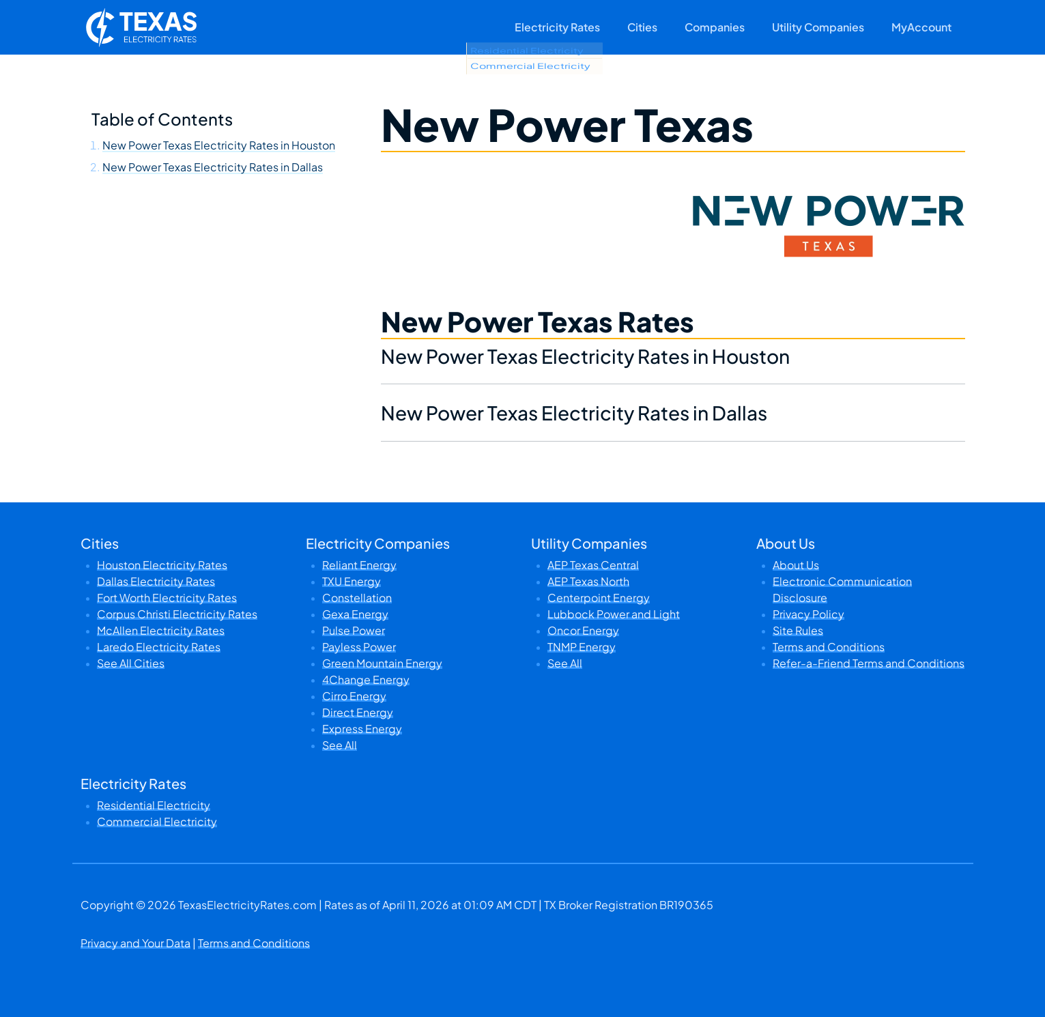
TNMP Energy (581, 647)
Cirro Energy (354, 696)
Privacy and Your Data (135, 943)
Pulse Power (353, 630)
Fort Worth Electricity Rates (167, 597)
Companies (715, 27)
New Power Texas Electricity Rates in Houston (218, 145)
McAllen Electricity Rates (161, 630)
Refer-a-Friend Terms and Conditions (868, 663)
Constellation (357, 597)
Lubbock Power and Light (613, 614)
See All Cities (130, 663)
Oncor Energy (583, 630)
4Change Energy (366, 679)
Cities (642, 27)
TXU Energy (351, 581)
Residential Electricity (153, 805)
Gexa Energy (355, 614)
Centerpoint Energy (598, 597)
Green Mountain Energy (382, 663)
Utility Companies (818, 27)
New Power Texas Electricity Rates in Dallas (212, 167)
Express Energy (362, 728)
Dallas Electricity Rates (156, 581)
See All (339, 745)
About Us (796, 565)
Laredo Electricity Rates (158, 647)
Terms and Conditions (829, 647)
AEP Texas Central (593, 565)
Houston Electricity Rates (162, 565)
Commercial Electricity (157, 821)
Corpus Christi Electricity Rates (177, 614)
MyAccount (921, 27)
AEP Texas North (588, 581)
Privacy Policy (808, 614)
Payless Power (359, 647)
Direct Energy (357, 712)
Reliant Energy (359, 565)
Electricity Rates (557, 27)
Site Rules (798, 630)
